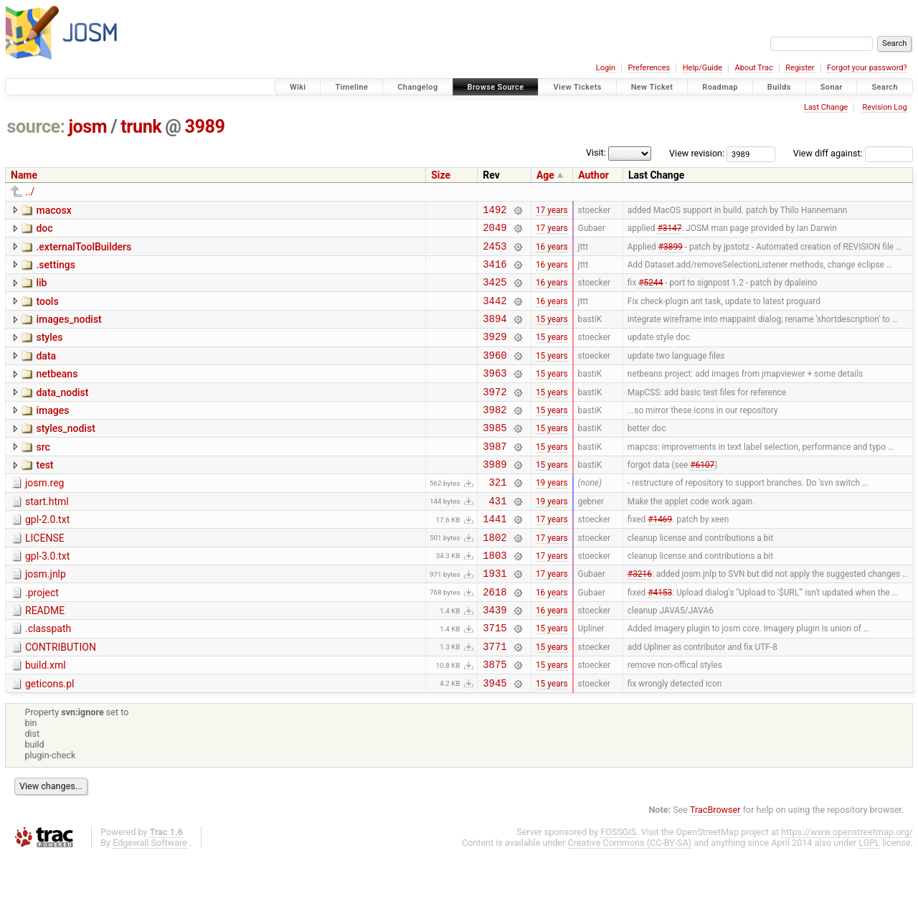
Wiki (298, 87)
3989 (205, 126)
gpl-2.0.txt (47, 556)
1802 (494, 578)
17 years (552, 211)
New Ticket (652, 87)
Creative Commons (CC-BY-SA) (630, 900)
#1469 (660, 557)
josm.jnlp (45, 617)
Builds (779, 87)
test (44, 495)
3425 (494, 292)
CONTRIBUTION (60, 699)
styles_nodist (65, 454)
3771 (494, 700)
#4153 (660, 638)
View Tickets (577, 87)
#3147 (669, 232)
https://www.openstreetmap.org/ (847, 890)
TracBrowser (715, 867)
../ (29, 191)
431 (498, 537)
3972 (494, 415)
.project (42, 638)
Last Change (826, 107)
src (42, 475)
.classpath (48, 678)
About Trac (754, 67)
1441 (494, 557)
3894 (494, 333)
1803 (494, 598)
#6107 (702, 496)
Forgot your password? (867, 67)
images (52, 434)
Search (884, 87)
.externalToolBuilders (83, 251)
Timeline (351, 87)
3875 (494, 720)
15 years (552, 334)
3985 (494, 455)
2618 (494, 639)
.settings (55, 271)
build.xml (45, 719)
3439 (494, 659)
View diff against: (853, 153)
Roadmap (720, 87)
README (45, 658)
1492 (494, 211)
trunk (140, 126)
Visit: (596, 152)
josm (87, 126)
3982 (494, 435)
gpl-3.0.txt (47, 597)
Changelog (417, 87)
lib (41, 291)
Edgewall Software (150, 900)
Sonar (831, 87)
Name (24, 175)
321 (498, 516)
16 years (552, 252)
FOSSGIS (618, 890)
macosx (53, 210)
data (46, 373)
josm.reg (44, 515)
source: (36, 126)
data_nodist (62, 414)
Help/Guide (702, 67)
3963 (494, 394)
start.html (47, 536)
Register (799, 67)
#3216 (640, 618)
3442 (494, 313)
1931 (494, 618)
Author (593, 175)
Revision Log (884, 107)
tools (47, 312)
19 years (552, 517)
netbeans (56, 393)
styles (49, 352)
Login (605, 67)
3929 (494, 353)
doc (44, 230)
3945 (494, 741)
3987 (494, 476)
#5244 (650, 293)
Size (440, 175)
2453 (494, 252)
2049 (494, 231)
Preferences (649, 67)
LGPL (869, 900)
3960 (494, 374)
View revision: (696, 153)
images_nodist (68, 332)
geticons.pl (50, 739)
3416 (494, 272)
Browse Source (496, 87)
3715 (494, 679)
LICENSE (45, 577)
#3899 (670, 252)
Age (545, 175)
